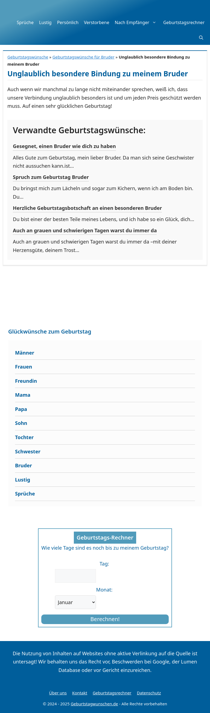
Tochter (24, 437)
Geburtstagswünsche (27, 57)
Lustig (45, 22)
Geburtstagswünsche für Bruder (83, 57)
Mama (22, 395)
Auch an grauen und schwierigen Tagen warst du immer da (85, 230)
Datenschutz (149, 692)
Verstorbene (96, 22)
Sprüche (25, 22)
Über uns (58, 692)
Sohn (21, 423)
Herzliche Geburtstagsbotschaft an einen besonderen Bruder (87, 208)
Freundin (26, 381)
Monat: (104, 589)
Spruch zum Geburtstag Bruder (51, 177)
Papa (21, 409)
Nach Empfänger (137, 22)
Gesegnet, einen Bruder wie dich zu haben (64, 146)
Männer (24, 352)
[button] (201, 37)
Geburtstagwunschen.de (94, 703)
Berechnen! (105, 619)
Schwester (27, 451)
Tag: (104, 563)
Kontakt (79, 692)
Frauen (23, 366)
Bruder (23, 465)
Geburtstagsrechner (184, 22)
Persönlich (67, 22)
